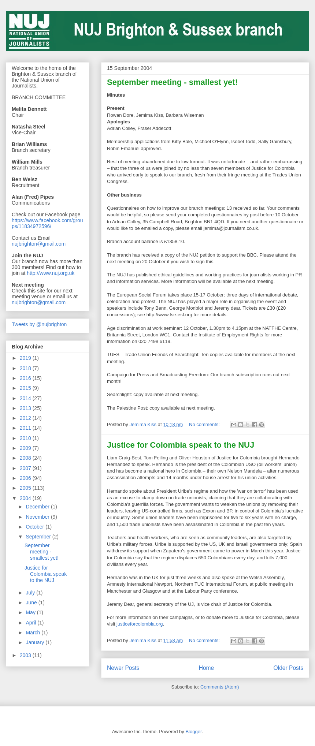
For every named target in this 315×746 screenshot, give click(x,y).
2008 (26, 458)
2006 (26, 478)
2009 (26, 448)
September (39, 537)
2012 (26, 418)
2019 (26, 358)
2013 (26, 408)
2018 (26, 368)
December (38, 507)
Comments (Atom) (219, 687)
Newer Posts (123, 668)
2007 (26, 468)
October (35, 527)
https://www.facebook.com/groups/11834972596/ (47, 223)
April (31, 623)
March (33, 632)
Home (206, 668)
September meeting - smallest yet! (172, 82)
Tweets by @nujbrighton (39, 324)
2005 (26, 488)
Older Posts (288, 668)
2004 (26, 498)
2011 (26, 428)
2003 (26, 655)
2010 (26, 438)
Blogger (193, 731)
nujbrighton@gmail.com (39, 244)
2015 (26, 388)
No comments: (205, 424)
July (31, 593)
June (32, 602)
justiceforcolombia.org (139, 624)
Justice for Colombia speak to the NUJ (180, 445)
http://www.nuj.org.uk (50, 273)
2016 (26, 378)
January (35, 642)
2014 (26, 398)
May (31, 612)
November (38, 517)
